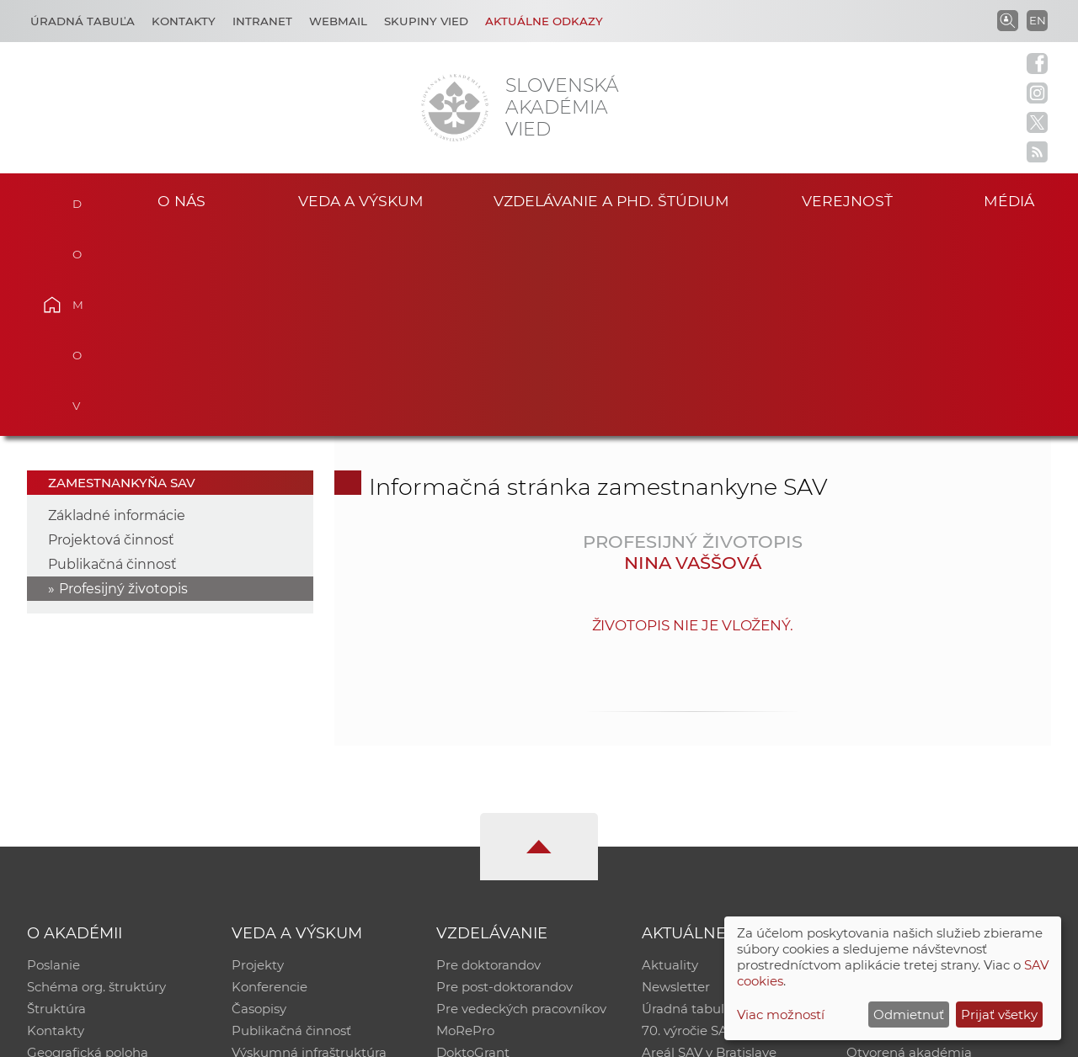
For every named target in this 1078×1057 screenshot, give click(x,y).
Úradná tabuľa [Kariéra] (82, 21)
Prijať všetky (999, 1014)
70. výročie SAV (688, 823)
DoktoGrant (473, 845)
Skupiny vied (426, 21)
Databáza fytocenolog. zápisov (941, 802)
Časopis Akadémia (904, 823)
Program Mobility (490, 867)
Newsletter (676, 780)
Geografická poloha (87, 845)
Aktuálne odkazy (544, 21)
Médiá (1009, 201)
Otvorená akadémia (909, 845)
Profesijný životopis (123, 382)
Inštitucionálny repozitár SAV (936, 758)
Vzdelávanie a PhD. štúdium (611, 201)
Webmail (338, 21)
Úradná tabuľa (687, 802)
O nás (181, 201)
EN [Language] (1037, 20)
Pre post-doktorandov (504, 780)
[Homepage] (454, 107)
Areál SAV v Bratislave (709, 845)
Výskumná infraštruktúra (309, 845)
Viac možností (781, 1014)
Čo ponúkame (686, 867)
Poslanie (53, 758)
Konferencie (269, 780)
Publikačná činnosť (112, 357)
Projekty (258, 758)
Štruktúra (56, 802)
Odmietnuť (908, 1014)
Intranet (262, 21)
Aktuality (670, 758)
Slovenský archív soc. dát (923, 780)
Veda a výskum (361, 201)
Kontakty (184, 21)
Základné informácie (116, 308)
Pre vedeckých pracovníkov (521, 802)
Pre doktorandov (488, 758)
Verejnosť (847, 201)
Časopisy (259, 802)
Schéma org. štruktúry (96, 780)
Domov (76, 198)
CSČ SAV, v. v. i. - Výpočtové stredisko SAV (278, 1036)
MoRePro (465, 823)
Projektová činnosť (111, 333)
